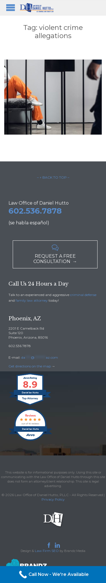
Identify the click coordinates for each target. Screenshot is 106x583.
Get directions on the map (29, 366)
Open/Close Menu (10, 7)
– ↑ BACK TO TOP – (53, 177)
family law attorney (32, 300)
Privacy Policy (53, 499)
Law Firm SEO (47, 551)
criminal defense (83, 295)
